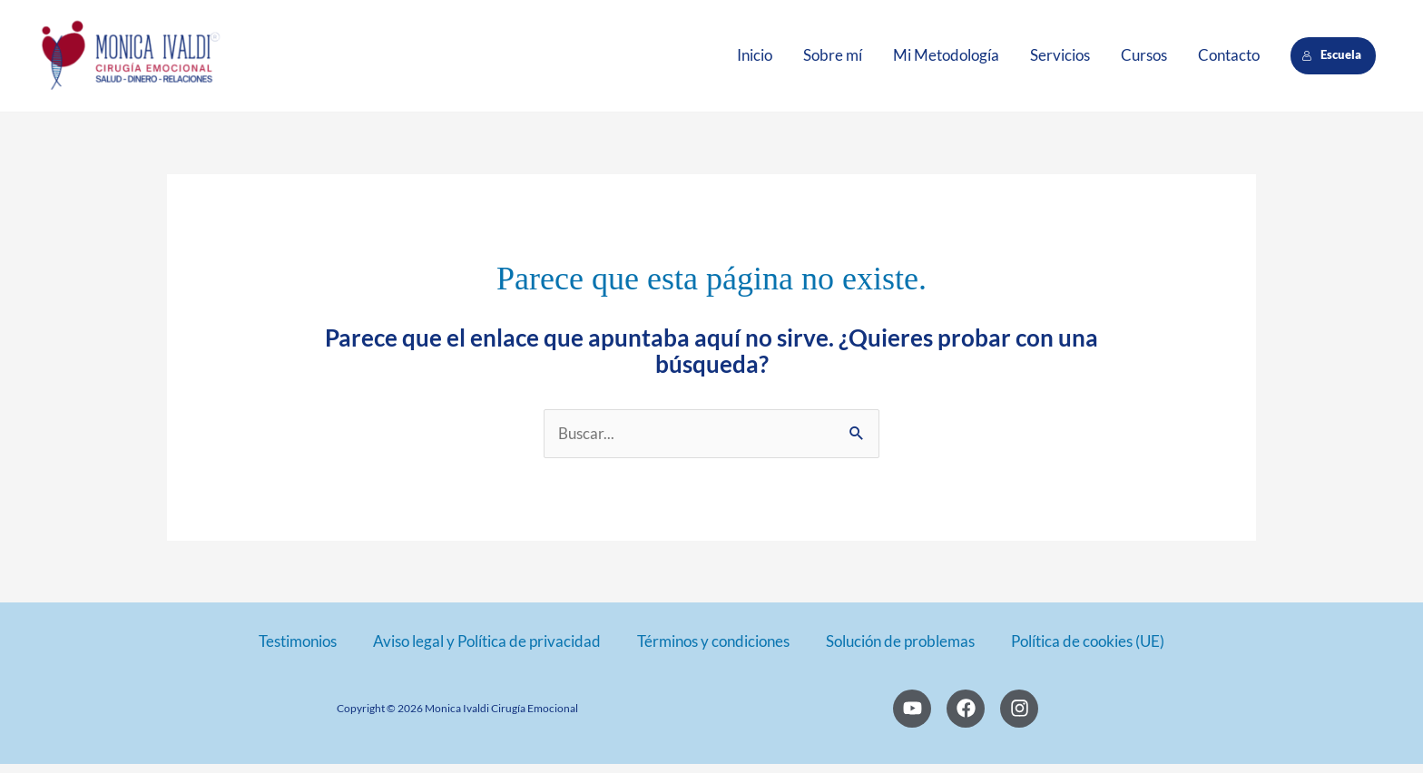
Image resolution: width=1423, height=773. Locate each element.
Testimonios (298, 650)
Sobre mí (832, 59)
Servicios (1060, 59)
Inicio (754, 59)
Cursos (1144, 59)
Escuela (1332, 59)
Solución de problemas (900, 650)
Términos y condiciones (713, 650)
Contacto (1229, 59)
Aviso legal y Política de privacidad (487, 650)
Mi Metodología (946, 59)
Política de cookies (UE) (1087, 650)
